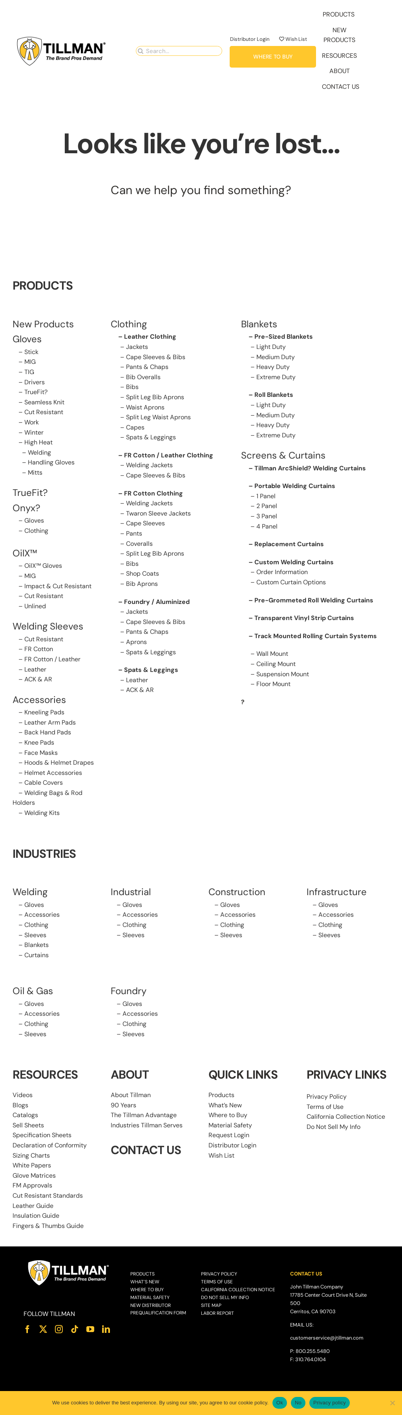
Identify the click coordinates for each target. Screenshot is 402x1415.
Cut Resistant (43, 412)
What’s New (225, 1105)
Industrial (131, 892)
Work (31, 422)
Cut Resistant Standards (48, 1195)
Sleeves (35, 935)
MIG (30, 362)
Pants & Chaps (147, 367)
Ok (279, 1403)
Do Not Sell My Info (333, 1127)
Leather (35, 669)
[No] (392, 1403)
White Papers (32, 1165)
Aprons (136, 642)
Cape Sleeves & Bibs (155, 357)
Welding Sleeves (48, 626)
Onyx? (26, 508)
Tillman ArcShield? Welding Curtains (310, 468)
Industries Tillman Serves (147, 1125)
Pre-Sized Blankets (283, 336)
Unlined (35, 606)
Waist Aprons (145, 407)
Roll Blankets (273, 395)
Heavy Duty (273, 367)
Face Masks (41, 753)
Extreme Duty (276, 377)
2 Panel (266, 506)
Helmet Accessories (53, 773)
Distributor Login (249, 39)
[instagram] (59, 1329)
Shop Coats (142, 573)
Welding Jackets (149, 465)
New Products (43, 324)
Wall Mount (272, 654)
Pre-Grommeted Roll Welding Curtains (313, 600)
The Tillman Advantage (144, 1115)
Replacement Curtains (289, 544)
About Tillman (131, 1095)
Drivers (34, 382)
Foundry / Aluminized (157, 602)
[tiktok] (75, 1329)
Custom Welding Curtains (294, 562)
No (298, 1403)
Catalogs (25, 1115)
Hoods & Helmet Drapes (59, 762)
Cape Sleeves (145, 523)
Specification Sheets (42, 1135)
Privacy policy (329, 1403)
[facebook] (27, 1329)
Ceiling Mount (276, 664)
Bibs (132, 387)
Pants (134, 533)
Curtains (36, 955)
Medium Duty (275, 357)
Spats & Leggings (151, 437)
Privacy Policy (327, 1096)
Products (221, 1095)
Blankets (36, 945)
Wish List (293, 39)
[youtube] (90, 1329)
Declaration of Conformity (50, 1145)
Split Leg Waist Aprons (158, 417)
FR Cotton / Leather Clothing (168, 455)
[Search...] (179, 51)
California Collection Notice (346, 1116)
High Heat (38, 442)
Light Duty (271, 347)
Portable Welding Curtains (294, 486)
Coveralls (139, 544)
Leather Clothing (150, 336)
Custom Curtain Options (291, 582)
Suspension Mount (282, 674)
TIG (29, 372)
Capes (135, 427)
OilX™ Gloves (43, 566)
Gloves (34, 520)
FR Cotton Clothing (153, 493)
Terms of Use (325, 1107)
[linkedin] (106, 1329)
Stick (31, 352)
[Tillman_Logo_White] (69, 1261)
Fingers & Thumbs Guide (48, 1226)
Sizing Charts (31, 1155)
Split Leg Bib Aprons (155, 397)
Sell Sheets (28, 1125)
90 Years (123, 1105)
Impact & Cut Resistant (57, 586)
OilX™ (25, 553)
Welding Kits (42, 813)
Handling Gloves (51, 462)
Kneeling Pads (44, 712)
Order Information (282, 572)
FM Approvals (32, 1185)
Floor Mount (273, 684)
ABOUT (130, 1074)
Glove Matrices (34, 1175)
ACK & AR (38, 679)
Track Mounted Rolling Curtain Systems (315, 636)
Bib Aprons (142, 584)
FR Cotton (38, 649)
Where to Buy (227, 1115)
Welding (39, 452)
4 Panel (267, 526)
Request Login (228, 1135)
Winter (34, 432)
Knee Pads (39, 742)
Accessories (39, 700)
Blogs (20, 1105)
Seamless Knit (44, 402)
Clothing (36, 531)
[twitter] (43, 1329)
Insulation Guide (36, 1215)
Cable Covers (43, 782)
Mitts (35, 472)
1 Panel (266, 496)
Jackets (137, 347)
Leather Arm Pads (50, 722)
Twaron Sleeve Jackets (158, 513)
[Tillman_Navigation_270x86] (62, 38)
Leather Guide (33, 1206)
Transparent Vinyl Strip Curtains (304, 618)
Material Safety (230, 1125)
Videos (23, 1095)
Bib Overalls (143, 377)
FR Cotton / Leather (52, 659)
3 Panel (266, 516)
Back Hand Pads (47, 732)
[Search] (141, 51)
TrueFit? (36, 392)
